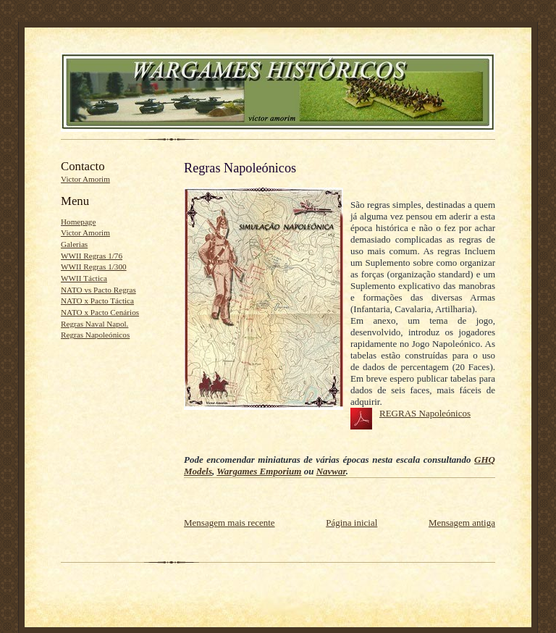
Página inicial (351, 522)
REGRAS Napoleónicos (425, 413)
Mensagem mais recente (229, 522)
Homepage (78, 221)
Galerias (74, 244)
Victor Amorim (85, 179)
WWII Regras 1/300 (94, 266)
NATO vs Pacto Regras (98, 289)
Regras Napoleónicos (95, 334)
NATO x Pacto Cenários (100, 312)
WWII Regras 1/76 (91, 255)
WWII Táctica (84, 278)
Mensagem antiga (462, 522)
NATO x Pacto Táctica (97, 300)
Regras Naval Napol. (94, 323)
